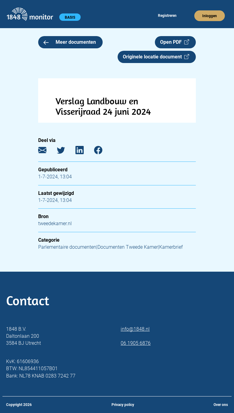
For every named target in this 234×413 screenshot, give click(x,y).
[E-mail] (47, 151)
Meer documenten (69, 42)
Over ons (221, 405)
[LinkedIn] (84, 151)
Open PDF (174, 42)
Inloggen (209, 16)
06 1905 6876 (136, 343)
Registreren (167, 15)
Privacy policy (123, 405)
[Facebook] (103, 151)
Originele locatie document (156, 57)
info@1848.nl (135, 329)
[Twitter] (65, 151)
